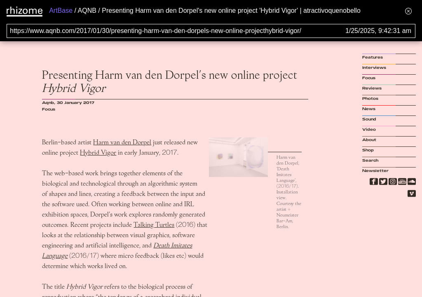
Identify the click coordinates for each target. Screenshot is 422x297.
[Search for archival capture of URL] (211, 31)
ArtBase (61, 10)
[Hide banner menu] (408, 11)
